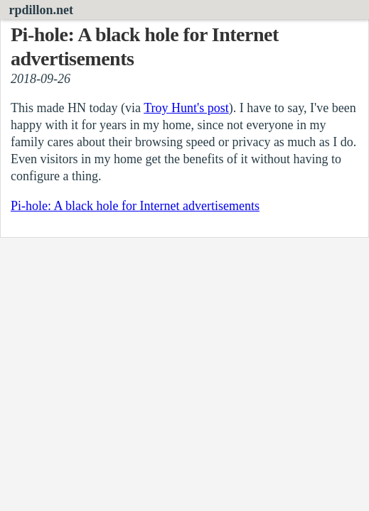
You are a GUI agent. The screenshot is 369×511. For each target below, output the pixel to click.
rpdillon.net (41, 10)
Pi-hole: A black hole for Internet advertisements (135, 206)
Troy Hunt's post (186, 108)
